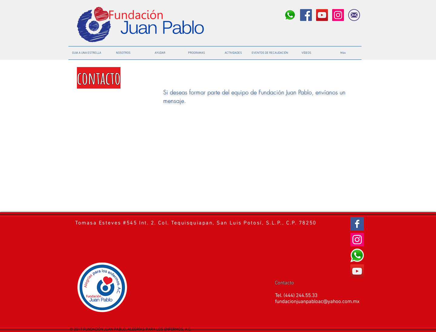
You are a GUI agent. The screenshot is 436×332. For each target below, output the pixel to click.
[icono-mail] (354, 15)
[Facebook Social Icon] (306, 15)
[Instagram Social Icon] (338, 15)
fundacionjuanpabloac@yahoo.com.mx (317, 302)
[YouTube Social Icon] (322, 15)
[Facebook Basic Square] (357, 224)
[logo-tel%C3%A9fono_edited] (290, 15)
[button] (270, 53)
